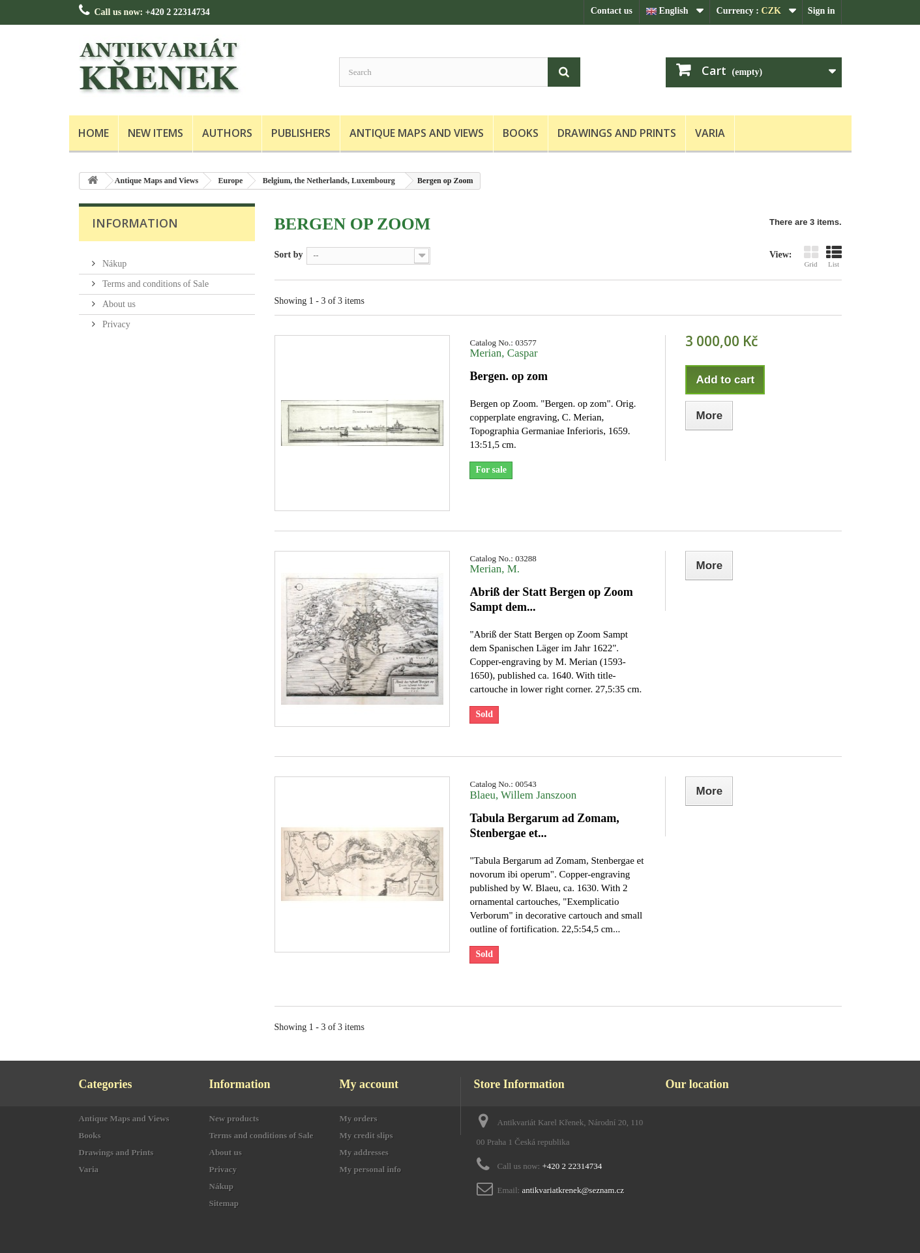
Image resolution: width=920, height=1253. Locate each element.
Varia (710, 133)
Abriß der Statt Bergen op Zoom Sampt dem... (550, 599)
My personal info (371, 1169)
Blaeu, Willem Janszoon (522, 795)
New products (234, 1118)
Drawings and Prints (616, 133)
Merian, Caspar (503, 353)
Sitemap (224, 1203)
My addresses (364, 1152)
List (834, 256)
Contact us (611, 11)
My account (369, 1084)
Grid (811, 256)
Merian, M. (494, 569)
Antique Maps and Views (416, 133)
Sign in (821, 11)
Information (135, 223)
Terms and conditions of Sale (154, 279)
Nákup (113, 258)
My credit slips (366, 1135)
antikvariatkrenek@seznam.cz (573, 1190)
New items (155, 133)
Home (93, 133)
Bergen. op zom (508, 376)
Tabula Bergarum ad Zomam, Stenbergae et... (544, 826)
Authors (227, 133)
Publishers (301, 133)
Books (521, 133)
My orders (359, 1118)
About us (118, 299)
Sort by (289, 254)
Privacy (115, 319)
